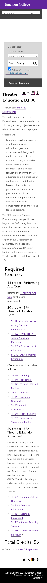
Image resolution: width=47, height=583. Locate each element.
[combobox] (21, 12)
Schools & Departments (27, 549)
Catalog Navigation (19, 82)
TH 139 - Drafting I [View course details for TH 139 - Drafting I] (20, 375)
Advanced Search (17, 72)
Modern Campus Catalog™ (35, 576)
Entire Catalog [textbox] (16, 56)
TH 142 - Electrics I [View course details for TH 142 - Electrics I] (20, 392)
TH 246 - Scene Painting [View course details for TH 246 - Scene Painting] (23, 413)
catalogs (12, 573)
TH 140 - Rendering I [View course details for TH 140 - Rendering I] (21, 379)
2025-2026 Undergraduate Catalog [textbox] (21, 13)
